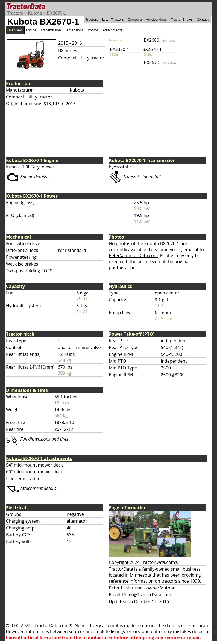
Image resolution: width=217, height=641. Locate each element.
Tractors (15, 13)
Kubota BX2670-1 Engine (32, 160)
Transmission (51, 30)
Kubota (35, 13)
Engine (31, 30)
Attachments (112, 30)
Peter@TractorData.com (133, 255)
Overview (14, 30)
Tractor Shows (182, 19)
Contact (203, 19)
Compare (135, 19)
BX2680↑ (160, 40)
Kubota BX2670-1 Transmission (142, 160)
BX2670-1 (56, 13)
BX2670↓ (160, 62)
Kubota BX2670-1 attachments (39, 458)
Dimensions (74, 30)
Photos (93, 30)
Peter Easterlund (126, 588)
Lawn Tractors (113, 19)
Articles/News (156, 19)
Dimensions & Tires (27, 390)
